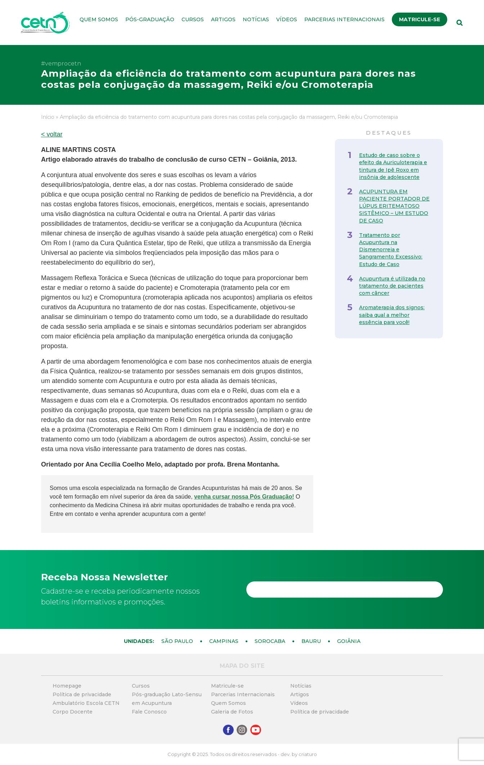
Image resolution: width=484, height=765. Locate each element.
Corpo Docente (73, 711)
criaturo (308, 754)
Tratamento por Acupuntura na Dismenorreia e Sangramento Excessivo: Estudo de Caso (390, 249)
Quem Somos (99, 19)
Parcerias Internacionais (344, 19)
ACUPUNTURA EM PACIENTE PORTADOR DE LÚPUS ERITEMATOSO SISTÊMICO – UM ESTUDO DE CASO (394, 206)
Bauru (311, 641)
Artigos (223, 19)
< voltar (52, 134)
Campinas (223, 641)
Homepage (67, 686)
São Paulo (177, 641)
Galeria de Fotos (232, 711)
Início (47, 117)
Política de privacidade (82, 694)
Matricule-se (419, 19)
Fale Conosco (149, 711)
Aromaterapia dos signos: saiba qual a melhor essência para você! (392, 314)
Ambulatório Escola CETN (86, 703)
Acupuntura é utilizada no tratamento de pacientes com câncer (392, 285)
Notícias (256, 19)
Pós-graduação (149, 19)
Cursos (193, 19)
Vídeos (286, 19)
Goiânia (348, 641)
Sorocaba (270, 641)
